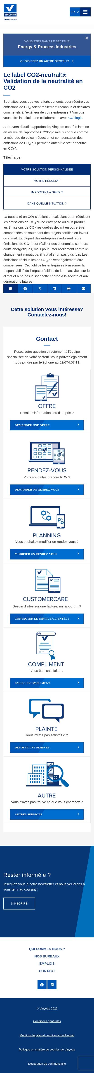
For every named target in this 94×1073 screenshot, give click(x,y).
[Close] (86, 38)
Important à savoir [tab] (47, 192)
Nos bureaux (47, 956)
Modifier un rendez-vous (47, 554)
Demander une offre (47, 425)
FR (75, 12)
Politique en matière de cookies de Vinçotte (47, 1049)
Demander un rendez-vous (47, 489)
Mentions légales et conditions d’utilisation (47, 1035)
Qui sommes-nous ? (47, 949)
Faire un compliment (47, 683)
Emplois (47, 963)
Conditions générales (47, 1021)
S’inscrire (19, 903)
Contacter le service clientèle (47, 619)
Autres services (47, 814)
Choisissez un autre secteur (47, 61)
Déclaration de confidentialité (47, 1063)
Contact (47, 971)
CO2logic (75, 118)
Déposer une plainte (47, 747)
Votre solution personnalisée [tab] (47, 169)
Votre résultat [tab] (47, 180)
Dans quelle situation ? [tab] (47, 203)
